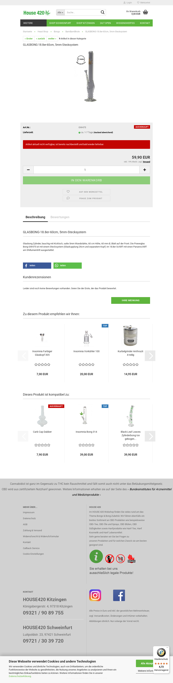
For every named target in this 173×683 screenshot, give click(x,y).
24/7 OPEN (105, 23)
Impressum (28, 512)
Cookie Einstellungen (33, 554)
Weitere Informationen (150, 670)
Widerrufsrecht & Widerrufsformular (41, 536)
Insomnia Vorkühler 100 (86, 351)
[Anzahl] (86, 170)
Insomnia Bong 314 (86, 431)
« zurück (40, 38)
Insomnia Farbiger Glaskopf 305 (42, 353)
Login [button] (128, 2)
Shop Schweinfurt (60, 23)
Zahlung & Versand (32, 530)
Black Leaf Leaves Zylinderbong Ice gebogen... (131, 435)
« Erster (29, 38)
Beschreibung (35, 217)
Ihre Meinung (131, 300)
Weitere (28, 23)
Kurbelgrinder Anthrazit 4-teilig (130, 353)
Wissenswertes (125, 23)
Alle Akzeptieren (150, 663)
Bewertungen (59, 217)
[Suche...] (60, 12)
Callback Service (31, 548)
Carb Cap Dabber (42, 431)
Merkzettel (143, 2)
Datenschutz (29, 518)
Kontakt (145, 23)
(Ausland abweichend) (103, 132)
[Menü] (167, 648)
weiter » (52, 38)
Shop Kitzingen (85, 23)
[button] (28, 170)
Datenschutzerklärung (20, 676)
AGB (25, 524)
